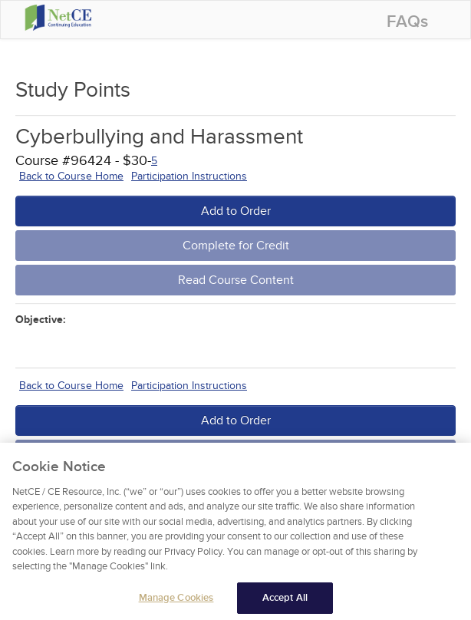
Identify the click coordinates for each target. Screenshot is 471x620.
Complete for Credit (236, 245)
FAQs (407, 22)
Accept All (285, 603)
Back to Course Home (71, 176)
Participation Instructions (189, 176)
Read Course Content (236, 280)
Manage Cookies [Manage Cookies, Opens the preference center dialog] (176, 603)
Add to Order (236, 211)
